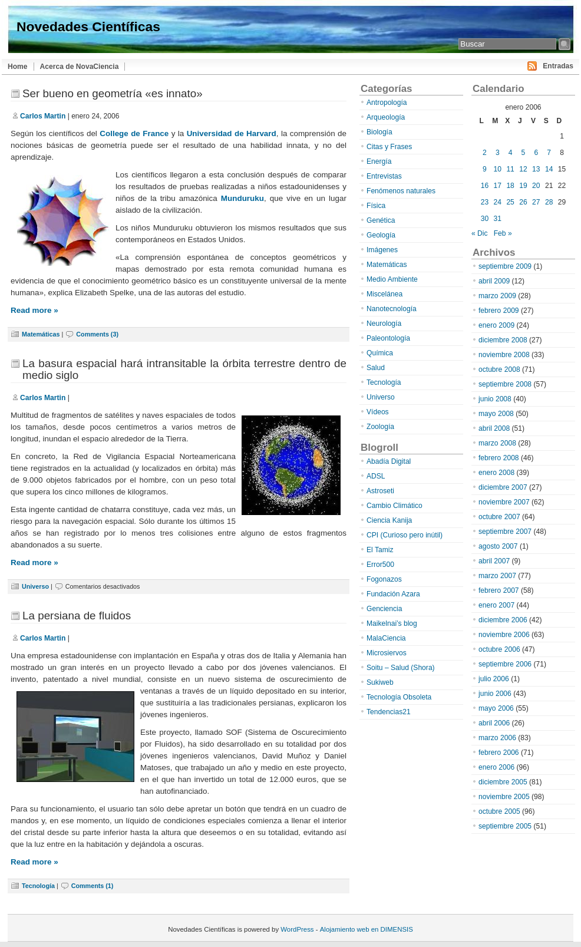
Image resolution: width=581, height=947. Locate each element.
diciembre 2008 (502, 340)
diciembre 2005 (502, 782)
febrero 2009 (498, 310)
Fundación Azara (393, 594)
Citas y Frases (389, 147)
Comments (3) (97, 334)
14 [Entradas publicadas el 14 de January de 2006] (549, 169)
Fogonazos (384, 579)
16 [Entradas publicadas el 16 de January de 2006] (484, 186)
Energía (379, 161)
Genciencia (384, 609)
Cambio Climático (394, 505)
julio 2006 (493, 679)
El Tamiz (380, 550)
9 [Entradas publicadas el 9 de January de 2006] (485, 169)
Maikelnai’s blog (392, 623)
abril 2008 (494, 428)
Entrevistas (384, 176)
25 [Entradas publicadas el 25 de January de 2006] (510, 202)
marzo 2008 (497, 443)
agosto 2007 (498, 546)
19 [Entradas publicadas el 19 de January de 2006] (523, 186)
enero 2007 (496, 605)
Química (380, 353)
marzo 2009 (497, 296)
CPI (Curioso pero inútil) (405, 535)
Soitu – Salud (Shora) (401, 668)
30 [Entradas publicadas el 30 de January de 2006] (484, 219)
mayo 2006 (496, 708)
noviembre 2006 (504, 635)
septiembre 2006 (505, 664)
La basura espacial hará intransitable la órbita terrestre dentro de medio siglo (184, 369)
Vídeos (378, 412)
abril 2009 (494, 281)
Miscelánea (384, 294)
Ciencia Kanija (389, 520)
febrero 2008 (498, 458)
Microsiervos (387, 653)
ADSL (376, 476)
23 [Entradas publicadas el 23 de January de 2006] (484, 202)
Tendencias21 (389, 712)
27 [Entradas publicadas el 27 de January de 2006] (536, 202)
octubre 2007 (499, 517)
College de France (134, 133)
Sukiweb (380, 682)
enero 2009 (496, 325)
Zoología (380, 427)
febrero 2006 (498, 752)
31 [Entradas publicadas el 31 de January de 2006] (497, 219)
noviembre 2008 (504, 355)
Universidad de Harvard (231, 133)
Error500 (380, 564)
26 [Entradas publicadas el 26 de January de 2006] (523, 202)
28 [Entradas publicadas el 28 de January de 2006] (549, 202)
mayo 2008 (496, 414)
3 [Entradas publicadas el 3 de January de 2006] (498, 153)
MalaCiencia (386, 638)
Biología (379, 132)
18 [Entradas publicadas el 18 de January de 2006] (510, 186)
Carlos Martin (42, 116)
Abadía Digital (389, 461)
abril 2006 (494, 723)
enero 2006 (496, 767)
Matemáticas (41, 334)
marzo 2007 (497, 576)
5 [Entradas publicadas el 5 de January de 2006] (523, 153)
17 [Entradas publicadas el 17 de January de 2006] (497, 186)
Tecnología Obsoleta (399, 697)
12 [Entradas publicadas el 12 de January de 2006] (523, 169)
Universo (35, 586)
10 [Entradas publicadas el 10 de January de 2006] (497, 169)
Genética (381, 220)
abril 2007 (494, 561)
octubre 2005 (499, 811)
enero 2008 (496, 472)
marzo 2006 (497, 738)
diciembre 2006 (502, 620)
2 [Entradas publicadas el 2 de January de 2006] (485, 153)
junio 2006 (494, 693)
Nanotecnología (392, 309)
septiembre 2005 (505, 826)
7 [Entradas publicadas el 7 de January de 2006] (549, 153)
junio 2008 (494, 399)
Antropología (387, 102)
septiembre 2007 (505, 531)
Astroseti (380, 491)
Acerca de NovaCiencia (79, 66)
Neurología (384, 323)
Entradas (558, 66)
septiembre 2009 (505, 266)
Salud (376, 368)
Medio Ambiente (392, 279)
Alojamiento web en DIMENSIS (366, 929)
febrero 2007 (498, 590)
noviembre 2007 (504, 502)
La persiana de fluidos (76, 615)
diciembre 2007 (502, 487)
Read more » (34, 310)
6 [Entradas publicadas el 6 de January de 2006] (536, 153)
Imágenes (382, 250)
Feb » (503, 233)
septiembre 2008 (505, 384)
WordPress (296, 929)
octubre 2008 (499, 369)
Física (376, 206)
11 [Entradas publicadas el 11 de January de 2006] (510, 169)
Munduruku (242, 198)
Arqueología (386, 117)
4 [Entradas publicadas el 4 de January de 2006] (511, 153)
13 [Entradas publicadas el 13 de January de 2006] (536, 169)
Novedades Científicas (88, 26)
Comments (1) (92, 885)
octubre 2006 (499, 649)
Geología (381, 235)
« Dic (479, 233)
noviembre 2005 (504, 797)
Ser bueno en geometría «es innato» (112, 93)
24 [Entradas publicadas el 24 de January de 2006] (497, 202)
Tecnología (38, 885)
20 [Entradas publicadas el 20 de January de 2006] (536, 186)
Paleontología (388, 338)
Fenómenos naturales (401, 191)
